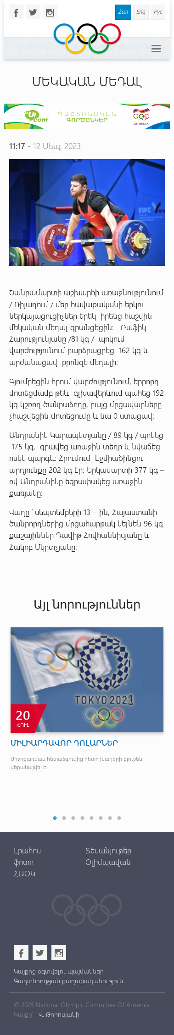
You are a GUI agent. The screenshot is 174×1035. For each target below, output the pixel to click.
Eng (141, 11)
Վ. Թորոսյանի (58, 1014)
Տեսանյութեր (108, 850)
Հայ (123, 11)
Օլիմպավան (108, 862)
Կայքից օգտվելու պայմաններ (59, 971)
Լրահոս (27, 850)
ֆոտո (24, 862)
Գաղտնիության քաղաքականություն (68, 980)
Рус (158, 11)
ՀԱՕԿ (24, 873)
